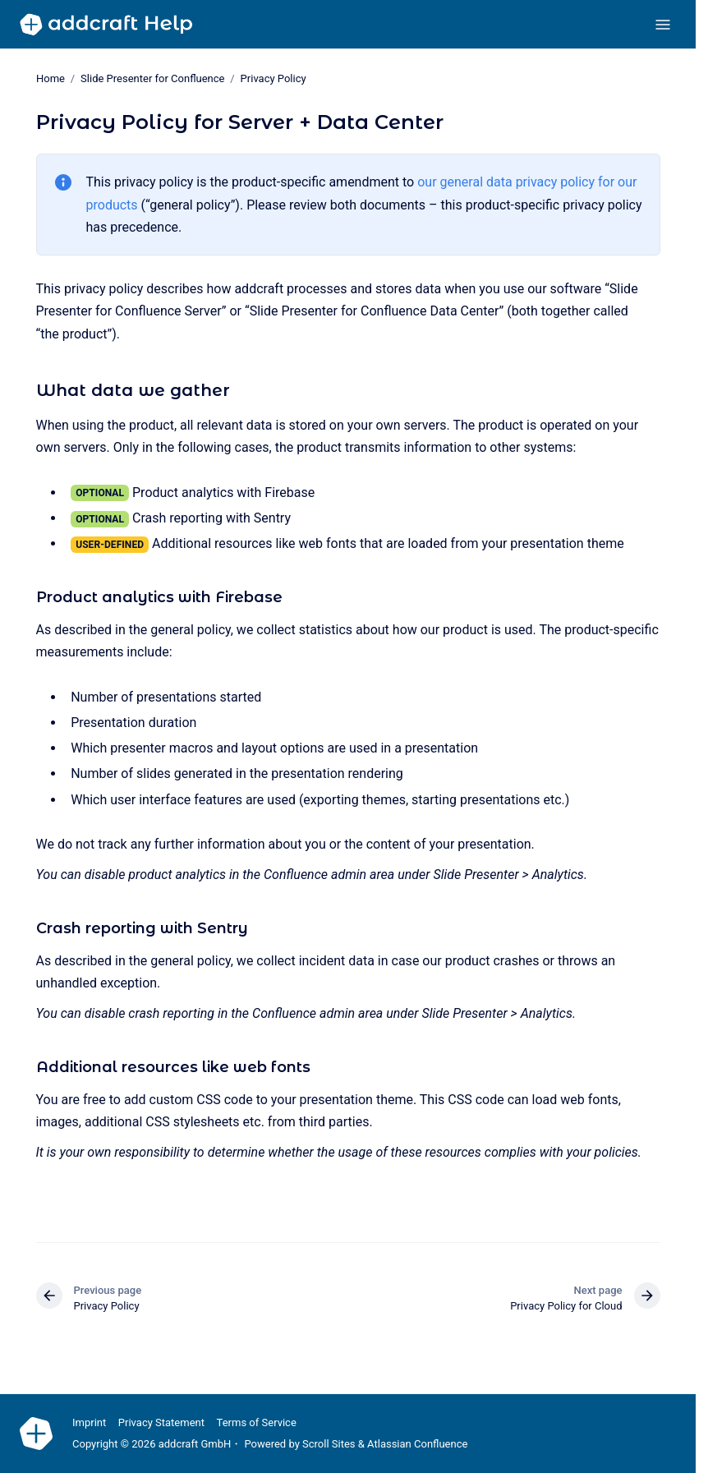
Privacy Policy (273, 78)
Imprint (89, 1422)
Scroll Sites (329, 1444)
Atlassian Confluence (417, 1444)
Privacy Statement (161, 1422)
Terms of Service (257, 1422)
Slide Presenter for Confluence (152, 78)
